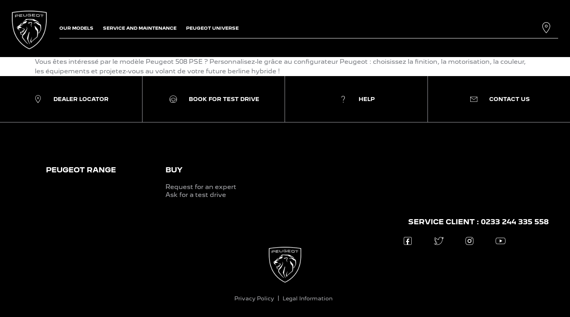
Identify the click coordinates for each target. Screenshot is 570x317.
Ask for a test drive (195, 195)
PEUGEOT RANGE (81, 170)
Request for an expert (200, 187)
